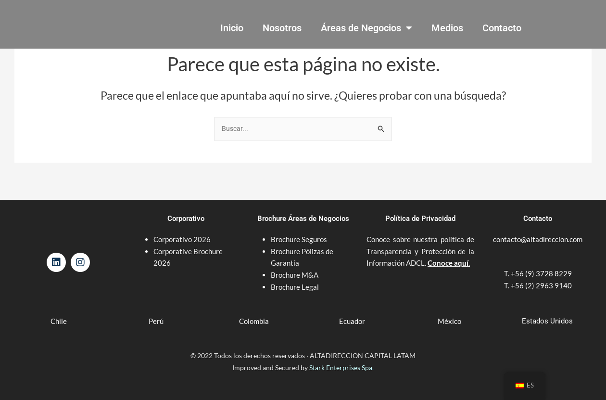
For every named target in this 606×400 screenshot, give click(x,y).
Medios (447, 28)
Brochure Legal (295, 278)
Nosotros (282, 28)
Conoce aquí (448, 255)
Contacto (501, 28)
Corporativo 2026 (182, 231)
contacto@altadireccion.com (537, 231)
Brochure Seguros (299, 231)
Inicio (231, 28)
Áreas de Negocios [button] (366, 28)
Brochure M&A (294, 266)
